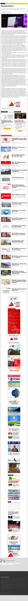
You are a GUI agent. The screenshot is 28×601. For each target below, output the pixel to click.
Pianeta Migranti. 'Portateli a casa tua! (16, 3)
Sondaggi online (17, 111)
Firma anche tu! (7, 128)
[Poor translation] (4, 564)
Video (9, 501)
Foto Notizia (10, 475)
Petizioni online (4, 111)
